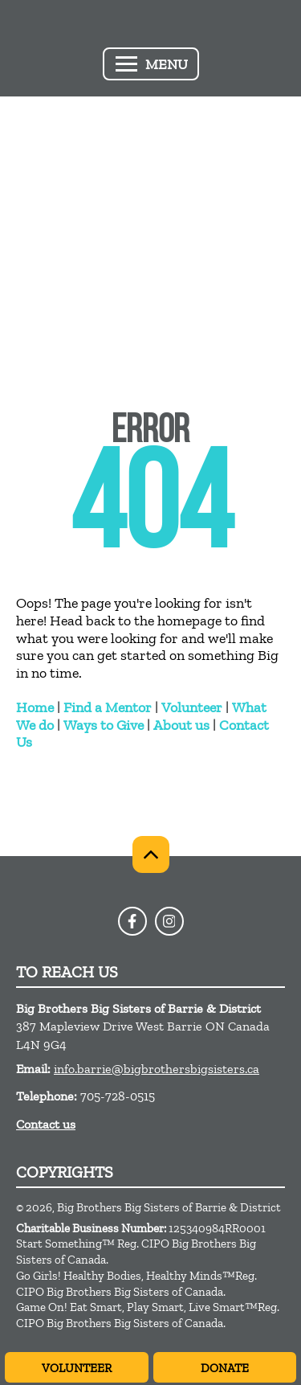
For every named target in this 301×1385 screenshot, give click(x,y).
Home (35, 707)
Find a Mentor (107, 707)
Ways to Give (103, 725)
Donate (225, 1368)
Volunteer (191, 707)
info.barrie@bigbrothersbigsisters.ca (156, 1068)
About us (181, 725)
